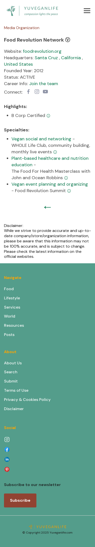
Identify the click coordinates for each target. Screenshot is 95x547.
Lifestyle (12, 298)
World (9, 316)
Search (10, 372)
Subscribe (20, 500)
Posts (9, 334)
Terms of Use (16, 390)
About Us (13, 363)
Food (9, 288)
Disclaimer (14, 408)
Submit (11, 381)
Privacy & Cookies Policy (27, 399)
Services (12, 307)
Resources (14, 325)
